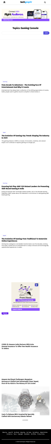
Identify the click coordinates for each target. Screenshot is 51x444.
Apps (4, 132)
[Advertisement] (25, 264)
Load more (25, 420)
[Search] (46, 33)
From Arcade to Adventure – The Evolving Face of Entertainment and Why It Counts (21, 86)
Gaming (5, 81)
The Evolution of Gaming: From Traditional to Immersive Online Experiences (24, 240)
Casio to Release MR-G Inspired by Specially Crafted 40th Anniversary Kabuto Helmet (18, 415)
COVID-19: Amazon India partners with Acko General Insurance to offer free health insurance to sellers (20, 346)
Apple (4, 235)
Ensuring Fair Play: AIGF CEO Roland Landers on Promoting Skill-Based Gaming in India (25, 187)
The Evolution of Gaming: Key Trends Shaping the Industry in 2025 (25, 137)
